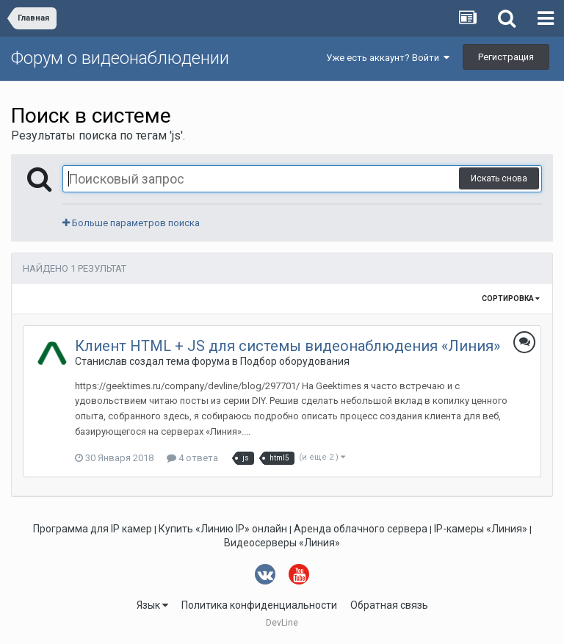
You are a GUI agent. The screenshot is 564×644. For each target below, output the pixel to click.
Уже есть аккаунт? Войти (387, 57)
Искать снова (499, 178)
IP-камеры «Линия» (480, 529)
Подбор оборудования (295, 361)
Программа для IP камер (92, 529)
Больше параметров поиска (131, 222)
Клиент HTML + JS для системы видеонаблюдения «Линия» (287, 346)
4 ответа (192, 457)
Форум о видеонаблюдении (120, 58)
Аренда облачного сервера (360, 529)
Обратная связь (389, 605)
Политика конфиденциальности (259, 605)
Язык (152, 605)
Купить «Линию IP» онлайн (223, 529)
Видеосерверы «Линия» (282, 543)
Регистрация (506, 56)
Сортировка (511, 298)
